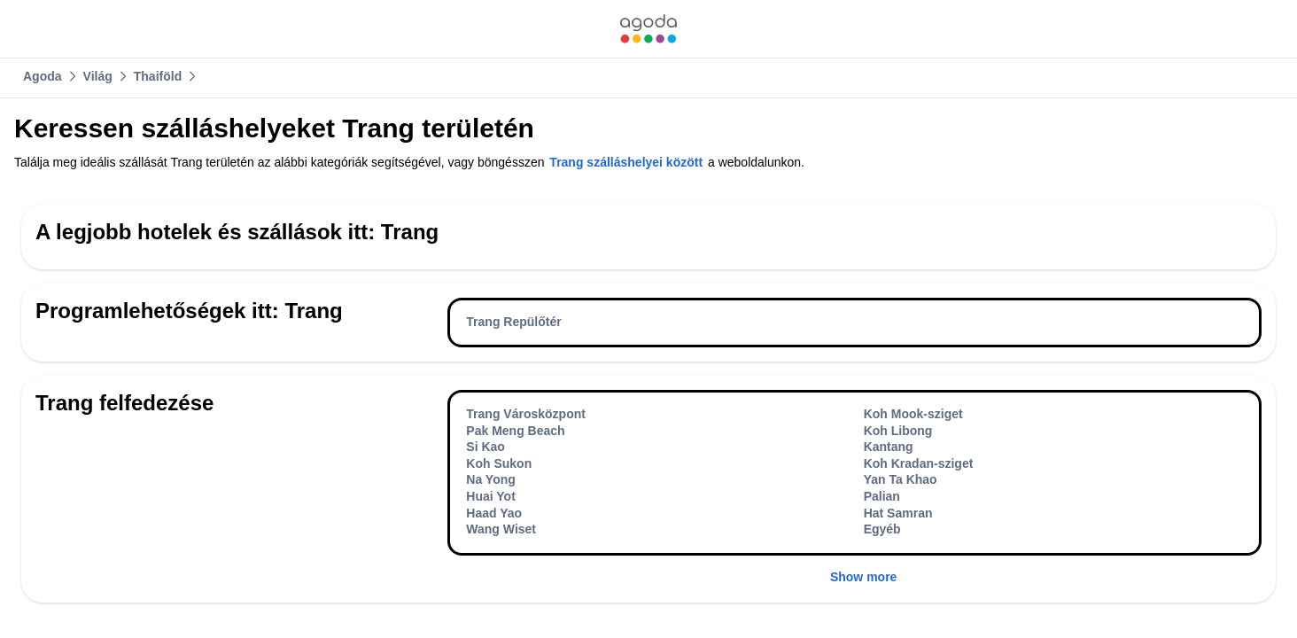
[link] (648, 28)
